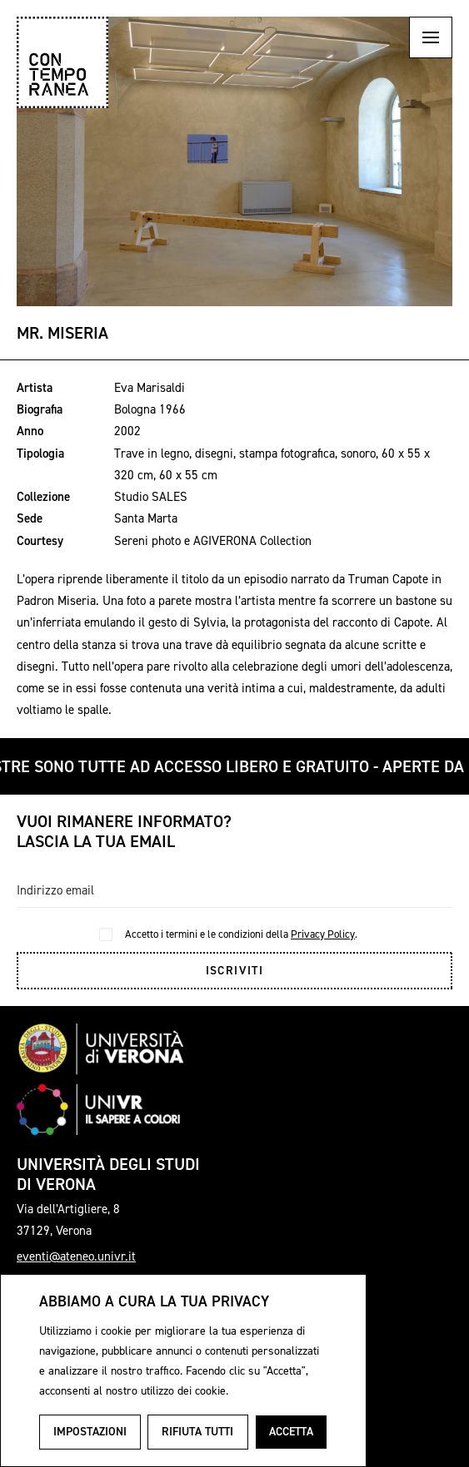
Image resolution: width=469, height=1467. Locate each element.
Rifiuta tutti (197, 1432)
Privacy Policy (323, 934)
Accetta (291, 1432)
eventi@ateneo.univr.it (76, 1256)
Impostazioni (90, 1432)
